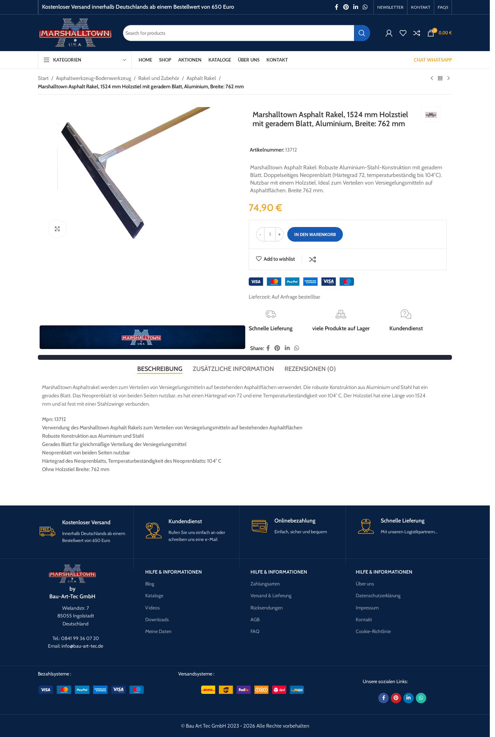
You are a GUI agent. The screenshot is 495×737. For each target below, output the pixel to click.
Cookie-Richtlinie (373, 631)
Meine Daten (158, 631)
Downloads (157, 619)
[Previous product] (432, 78)
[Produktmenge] (270, 234)
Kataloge (154, 596)
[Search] (246, 33)
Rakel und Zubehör (158, 78)
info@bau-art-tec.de (82, 646)
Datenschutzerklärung (378, 596)
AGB (254, 619)
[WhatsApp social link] (365, 7)
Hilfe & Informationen (173, 572)
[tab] (159, 369)
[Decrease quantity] (260, 234)
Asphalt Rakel (201, 78)
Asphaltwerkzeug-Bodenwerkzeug (93, 78)
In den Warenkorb (315, 234)
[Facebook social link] (336, 7)
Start (43, 78)
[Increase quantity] (279, 234)
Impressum (367, 608)
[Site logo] (75, 32)
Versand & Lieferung (270, 596)
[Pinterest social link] (346, 7)
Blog (149, 584)
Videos (152, 608)
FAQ (254, 631)
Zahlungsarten (265, 584)
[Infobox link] (86, 531)
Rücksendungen (266, 608)
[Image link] (72, 573)
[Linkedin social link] (355, 7)
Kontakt (364, 619)
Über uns (365, 584)
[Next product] (448, 78)
